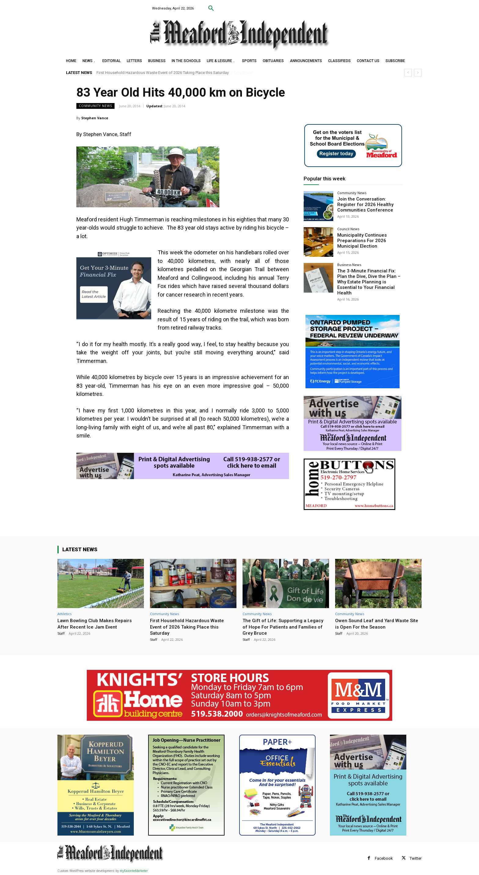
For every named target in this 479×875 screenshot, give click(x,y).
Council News (348, 229)
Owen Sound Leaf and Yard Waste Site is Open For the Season (374, 623)
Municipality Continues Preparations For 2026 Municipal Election (359, 240)
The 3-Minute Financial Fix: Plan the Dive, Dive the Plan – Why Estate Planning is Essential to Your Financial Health (368, 278)
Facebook (384, 858)
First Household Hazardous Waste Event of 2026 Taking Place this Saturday (163, 72)
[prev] (408, 72)
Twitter (416, 858)
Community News (95, 106)
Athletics (64, 613)
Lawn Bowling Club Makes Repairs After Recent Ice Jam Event (97, 623)
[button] (211, 8)
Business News (349, 264)
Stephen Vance (94, 118)
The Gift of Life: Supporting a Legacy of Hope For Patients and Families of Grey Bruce (281, 626)
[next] (418, 72)
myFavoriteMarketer (134, 871)
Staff (60, 633)
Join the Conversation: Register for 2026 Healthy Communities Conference (368, 204)
